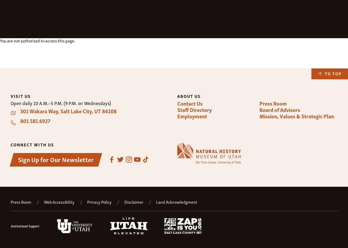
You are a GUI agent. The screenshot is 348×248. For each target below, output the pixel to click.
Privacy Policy (99, 202)
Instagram (129, 159)
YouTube (137, 159)
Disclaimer (133, 202)
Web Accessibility (59, 202)
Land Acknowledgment (176, 202)
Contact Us (189, 103)
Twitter (120, 159)
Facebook (112, 159)
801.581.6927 (35, 121)
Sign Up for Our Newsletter (56, 159)
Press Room (273, 103)
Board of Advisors (279, 110)
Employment (192, 116)
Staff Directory (194, 110)
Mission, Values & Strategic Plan (296, 116)
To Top (333, 73)
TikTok (146, 159)
